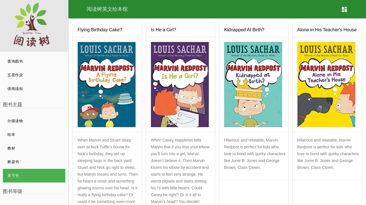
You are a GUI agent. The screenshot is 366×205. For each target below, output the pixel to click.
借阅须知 (15, 89)
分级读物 (15, 121)
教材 (11, 148)
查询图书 (15, 61)
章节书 (13, 175)
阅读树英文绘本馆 (107, 9)
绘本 (11, 134)
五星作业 (15, 75)
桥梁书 (13, 162)
